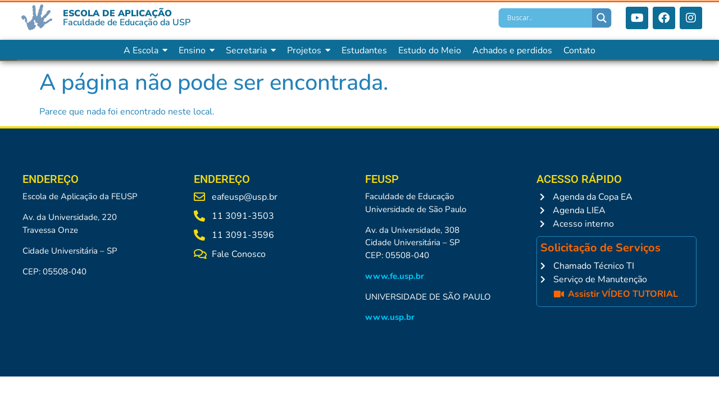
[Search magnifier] (601, 17)
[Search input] (548, 17)
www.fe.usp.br (394, 276)
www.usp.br (390, 317)
